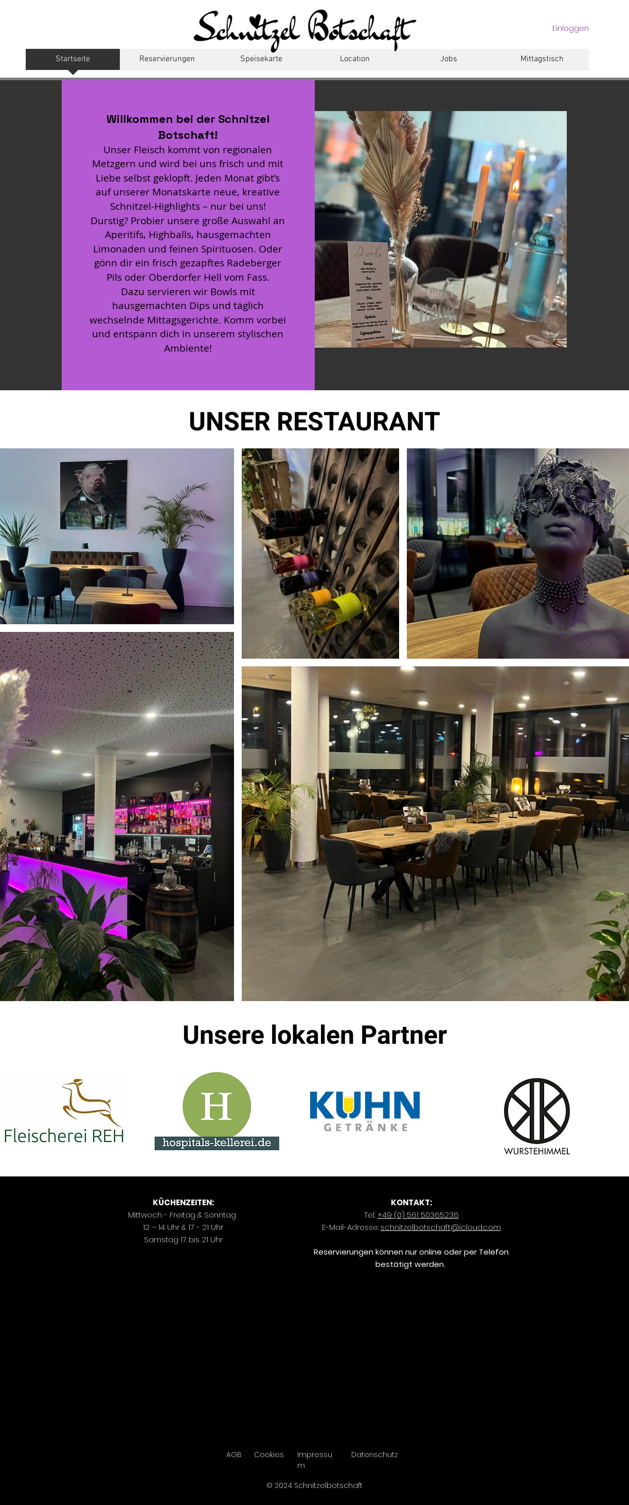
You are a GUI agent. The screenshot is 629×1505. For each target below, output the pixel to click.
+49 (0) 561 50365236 (418, 1214)
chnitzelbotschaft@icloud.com (441, 1227)
